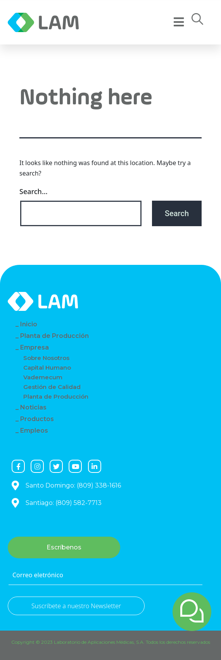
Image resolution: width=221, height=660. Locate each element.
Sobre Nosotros (46, 358)
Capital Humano (47, 367)
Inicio (28, 324)
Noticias (33, 407)
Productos (37, 419)
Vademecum (42, 377)
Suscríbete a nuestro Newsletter (76, 606)
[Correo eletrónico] (105, 575)
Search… (33, 191)
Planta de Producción (54, 335)
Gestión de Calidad (52, 387)
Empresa (34, 347)
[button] (197, 21)
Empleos (34, 430)
